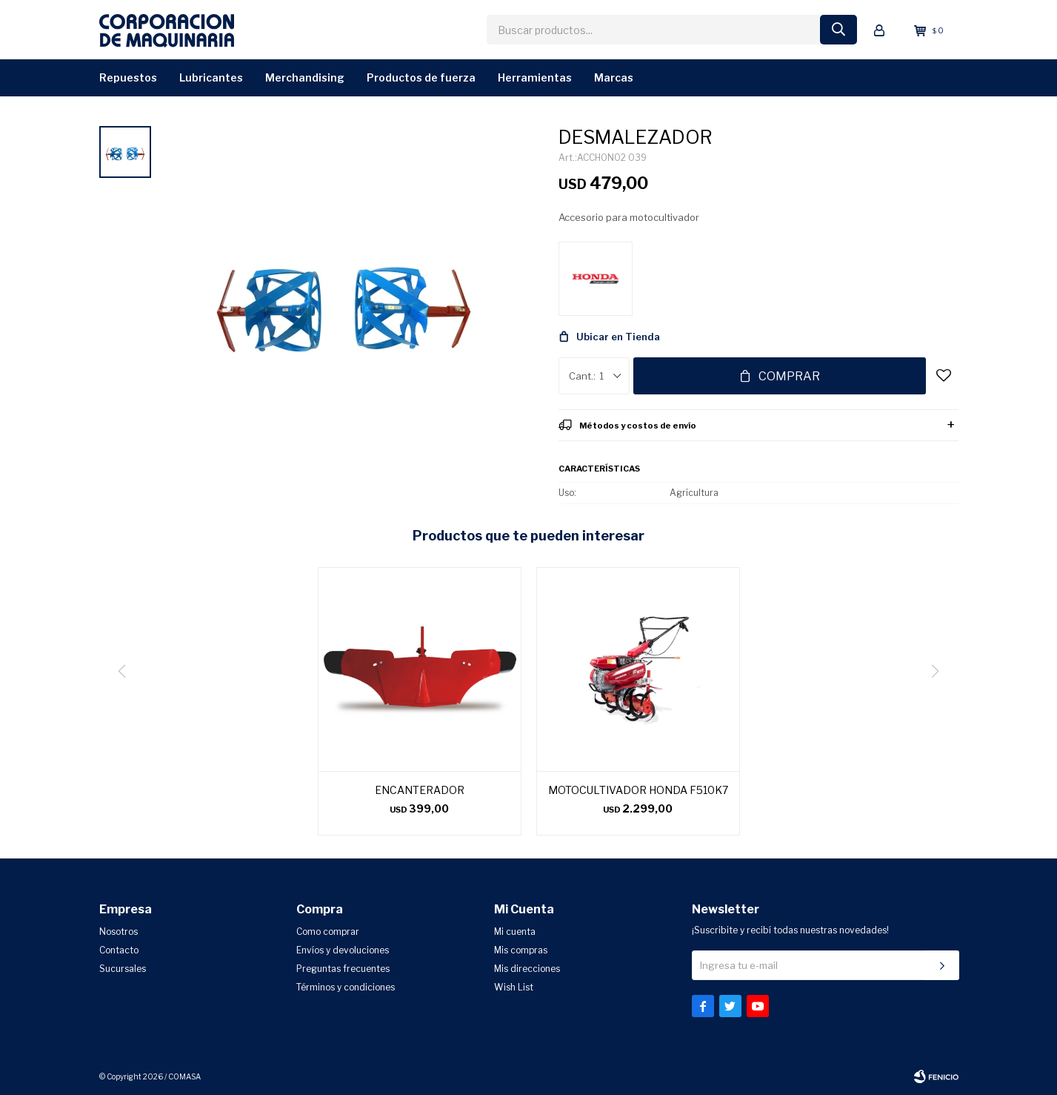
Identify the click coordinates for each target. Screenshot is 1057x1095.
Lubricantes (211, 77)
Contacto (119, 950)
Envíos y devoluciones (342, 950)
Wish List (513, 987)
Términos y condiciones (345, 987)
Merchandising (304, 77)
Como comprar (327, 931)
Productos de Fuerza (421, 77)
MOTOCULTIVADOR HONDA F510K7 (638, 790)
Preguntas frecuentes (343, 968)
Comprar (789, 376)
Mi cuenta (515, 931)
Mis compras (520, 950)
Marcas (613, 77)
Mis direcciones (527, 968)
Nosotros (118, 931)
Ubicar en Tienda (618, 337)
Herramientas (535, 77)
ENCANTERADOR (419, 790)
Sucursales (122, 968)
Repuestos (128, 77)
